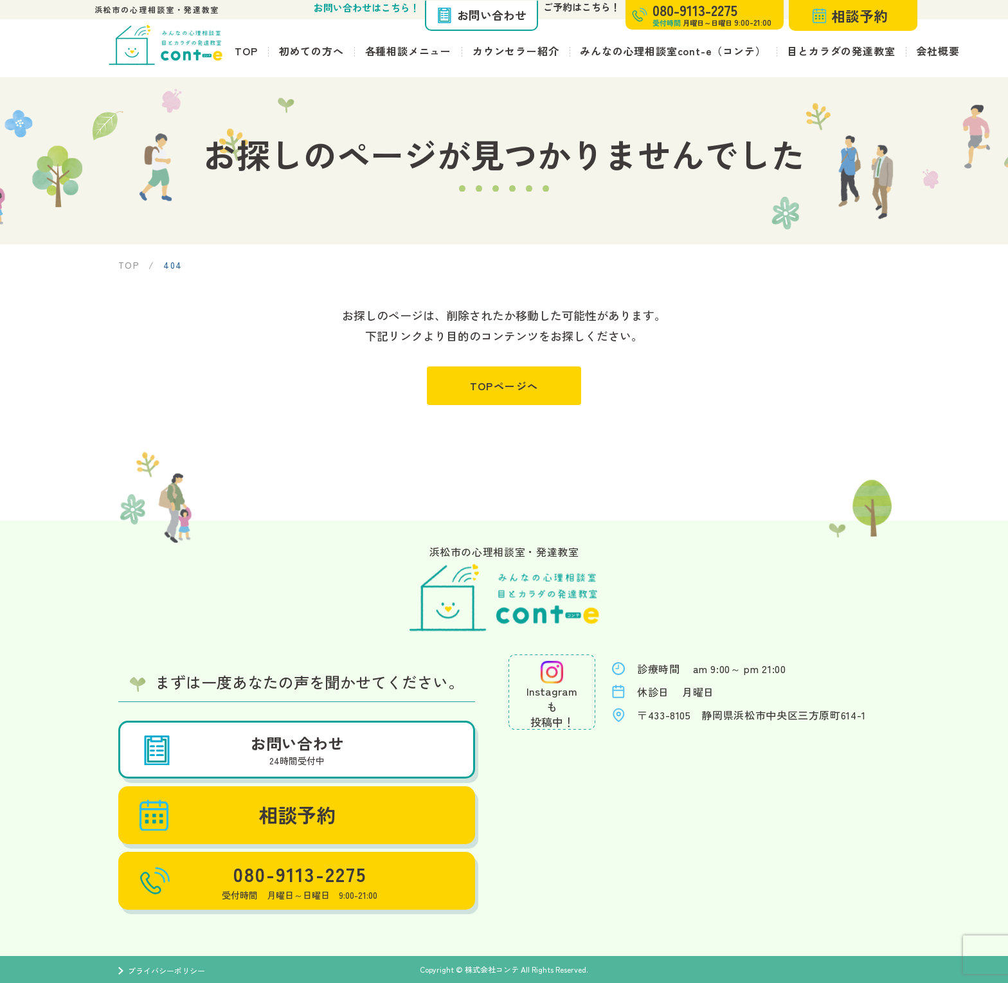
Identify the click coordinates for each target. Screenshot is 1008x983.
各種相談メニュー (408, 51)
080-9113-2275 (257, 881)
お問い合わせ (481, 14)
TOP (246, 51)
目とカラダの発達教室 (841, 51)
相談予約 (850, 15)
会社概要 (937, 51)
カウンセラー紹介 (516, 51)
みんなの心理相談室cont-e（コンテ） (673, 51)
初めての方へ (311, 51)
